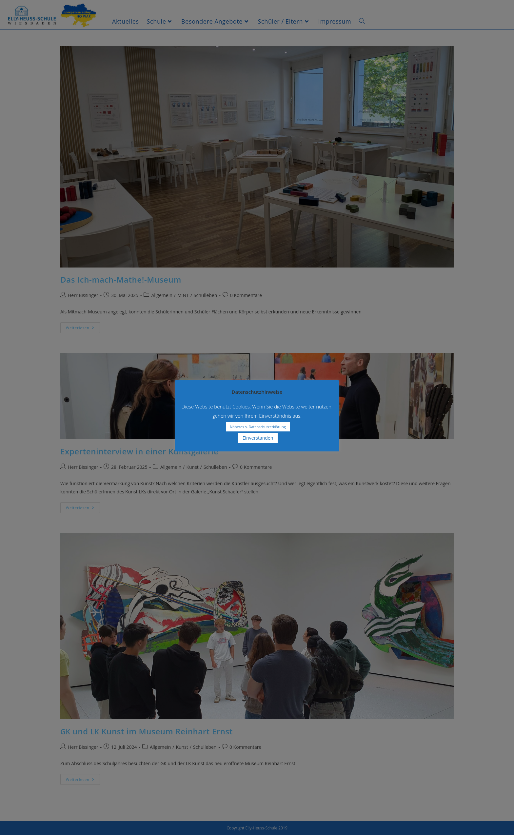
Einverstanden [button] (258, 438)
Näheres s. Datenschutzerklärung (258, 426)
